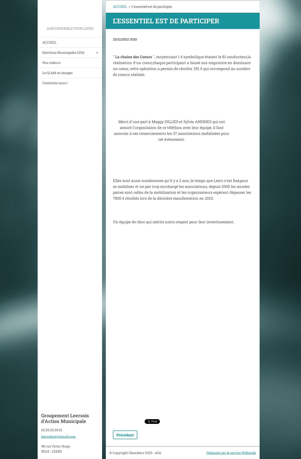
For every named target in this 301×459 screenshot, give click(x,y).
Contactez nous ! (54, 83)
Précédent (125, 434)
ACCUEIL (49, 42)
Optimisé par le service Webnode (231, 453)
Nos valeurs (51, 62)
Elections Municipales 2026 (63, 52)
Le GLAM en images (57, 72)
